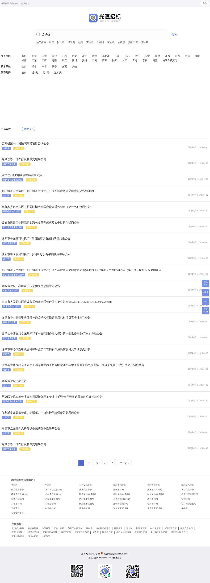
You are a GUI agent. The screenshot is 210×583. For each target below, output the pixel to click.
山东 (177, 56)
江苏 (127, 56)
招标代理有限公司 (189, 494)
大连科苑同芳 (170, 528)
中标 (44, 66)
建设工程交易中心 (19, 494)
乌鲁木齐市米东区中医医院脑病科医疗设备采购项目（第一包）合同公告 (46, 206)
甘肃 (124, 60)
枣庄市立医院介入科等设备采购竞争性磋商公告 (31, 428)
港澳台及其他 (170, 60)
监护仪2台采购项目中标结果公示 (22, 175)
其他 (74, 66)
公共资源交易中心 (53, 494)
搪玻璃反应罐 (141, 532)
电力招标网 (152, 503)
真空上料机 (59, 528)
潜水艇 (145, 42)
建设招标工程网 (154, 489)
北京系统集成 (33, 532)
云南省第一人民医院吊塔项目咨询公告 (25, 143)
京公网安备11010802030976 (116, 554)
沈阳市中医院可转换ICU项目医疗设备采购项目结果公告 (36, 238)
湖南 (24, 60)
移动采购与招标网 (121, 494)
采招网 (184, 508)
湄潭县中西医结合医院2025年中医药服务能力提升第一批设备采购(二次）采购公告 (52, 333)
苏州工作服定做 (75, 528)
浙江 (137, 56)
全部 (24, 56)
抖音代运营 (141, 528)
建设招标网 (84, 508)
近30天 (58, 72)
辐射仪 (89, 528)
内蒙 (74, 56)
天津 (44, 56)
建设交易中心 (85, 489)
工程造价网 (50, 503)
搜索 (174, 34)
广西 (44, 60)
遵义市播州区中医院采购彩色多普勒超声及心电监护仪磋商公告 (40, 222)
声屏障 (90, 42)
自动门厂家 (66, 532)
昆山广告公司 (186, 528)
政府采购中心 (17, 489)
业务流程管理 (18, 536)
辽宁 (84, 56)
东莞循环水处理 (50, 532)
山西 (64, 56)
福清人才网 (33, 536)
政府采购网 (152, 499)
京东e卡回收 (17, 532)
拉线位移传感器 (123, 532)
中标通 (48, 485)
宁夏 (144, 60)
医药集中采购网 (86, 499)
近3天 (35, 72)
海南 (54, 60)
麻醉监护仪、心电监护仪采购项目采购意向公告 (31, 285)
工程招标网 (16, 503)
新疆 (155, 60)
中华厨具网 (155, 528)
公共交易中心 (85, 485)
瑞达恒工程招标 (120, 508)
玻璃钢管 (46, 528)
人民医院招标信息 (121, 499)
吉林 (94, 56)
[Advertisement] (105, 101)
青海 (134, 60)
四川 (74, 60)
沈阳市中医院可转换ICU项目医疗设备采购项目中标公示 (36, 254)
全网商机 (15, 508)
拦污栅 (71, 42)
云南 (94, 60)
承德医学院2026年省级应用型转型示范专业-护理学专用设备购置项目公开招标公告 (52, 396)
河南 (187, 56)
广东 (34, 60)
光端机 (100, 42)
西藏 (104, 60)
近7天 (46, 72)
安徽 (147, 56)
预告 (54, 66)
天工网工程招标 (154, 508)
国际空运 (118, 528)
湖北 (197, 56)
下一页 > (124, 463)
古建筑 (121, 42)
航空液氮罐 (33, 528)
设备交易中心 (187, 489)
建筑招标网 (118, 489)
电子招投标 (50, 508)
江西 (167, 56)
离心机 (111, 42)
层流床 (95, 532)
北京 (34, 56)
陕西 (114, 60)
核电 (80, 42)
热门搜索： (42, 42)
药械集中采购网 (52, 499)
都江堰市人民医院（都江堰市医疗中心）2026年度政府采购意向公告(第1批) (48, 190)
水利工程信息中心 (53, 489)
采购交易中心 (17, 513)
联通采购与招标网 (87, 494)
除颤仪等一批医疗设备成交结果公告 (24, 159)
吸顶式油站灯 (18, 528)
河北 (54, 56)
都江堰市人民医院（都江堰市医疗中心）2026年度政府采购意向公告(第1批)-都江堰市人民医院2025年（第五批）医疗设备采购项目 (81, 270)
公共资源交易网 (188, 503)
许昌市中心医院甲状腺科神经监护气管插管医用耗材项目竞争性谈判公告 (46, 317)
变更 (64, 66)
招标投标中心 (153, 485)
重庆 (64, 60)
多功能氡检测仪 (103, 528)
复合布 (129, 528)
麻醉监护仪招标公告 (14, 380)
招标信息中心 (187, 485)
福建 (157, 56)
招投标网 (185, 499)
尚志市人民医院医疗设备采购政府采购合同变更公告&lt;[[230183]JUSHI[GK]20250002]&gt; (57, 301)
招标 (34, 66)
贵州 (84, 60)
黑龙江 (106, 56)
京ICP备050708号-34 (90, 554)
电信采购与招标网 (155, 494)
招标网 (14, 485)
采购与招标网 (17, 499)
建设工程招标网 (120, 503)
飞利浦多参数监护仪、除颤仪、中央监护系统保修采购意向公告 (40, 412)
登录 (205, 3)
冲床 (51, 42)
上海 (117, 56)
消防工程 (133, 42)
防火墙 (61, 42)
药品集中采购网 (86, 503)
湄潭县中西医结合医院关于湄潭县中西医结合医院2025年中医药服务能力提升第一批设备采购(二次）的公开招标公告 (73, 365)
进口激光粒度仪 (178, 532)
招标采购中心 (119, 485)
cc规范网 (46, 536)
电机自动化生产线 (159, 532)
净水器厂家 (107, 532)
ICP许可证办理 (82, 532)
